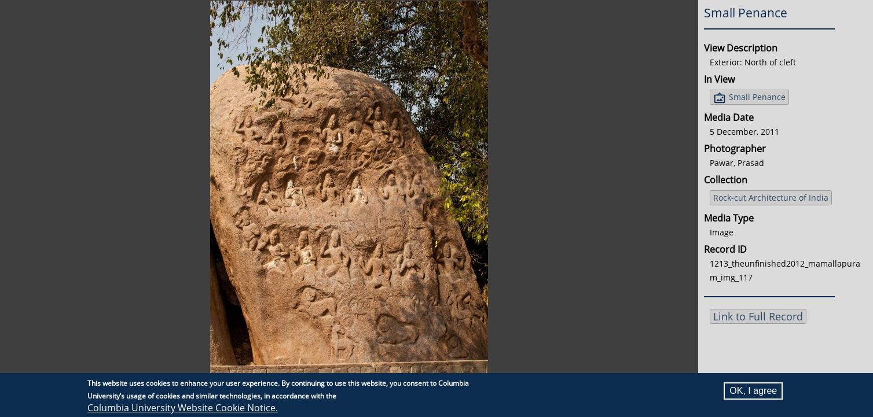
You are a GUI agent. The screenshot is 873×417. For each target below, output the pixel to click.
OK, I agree (753, 391)
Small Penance (757, 96)
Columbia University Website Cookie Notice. (182, 407)
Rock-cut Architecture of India (770, 197)
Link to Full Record (758, 316)
